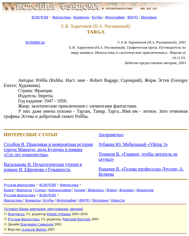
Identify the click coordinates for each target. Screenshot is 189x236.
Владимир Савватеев (36, 224)
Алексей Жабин (34, 229)
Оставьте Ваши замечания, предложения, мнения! (43, 209)
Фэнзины (126, 190)
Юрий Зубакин (59, 214)
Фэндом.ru (16, 214)
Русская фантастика (19, 185)
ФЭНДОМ (40, 17)
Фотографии (115, 17)
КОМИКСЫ (35, 42)
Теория (79, 190)
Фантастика (61, 17)
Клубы (97, 17)
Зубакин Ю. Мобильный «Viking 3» (133, 144)
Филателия (145, 190)
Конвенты (81, 17)
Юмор (112, 190)
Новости (118, 200)
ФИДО (132, 17)
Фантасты (24, 190)
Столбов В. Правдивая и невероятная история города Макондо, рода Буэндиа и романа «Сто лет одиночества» (48, 149)
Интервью (149, 17)
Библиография (59, 190)
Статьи (40, 190)
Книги (9, 190)
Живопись (96, 190)
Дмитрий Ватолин (76, 219)
